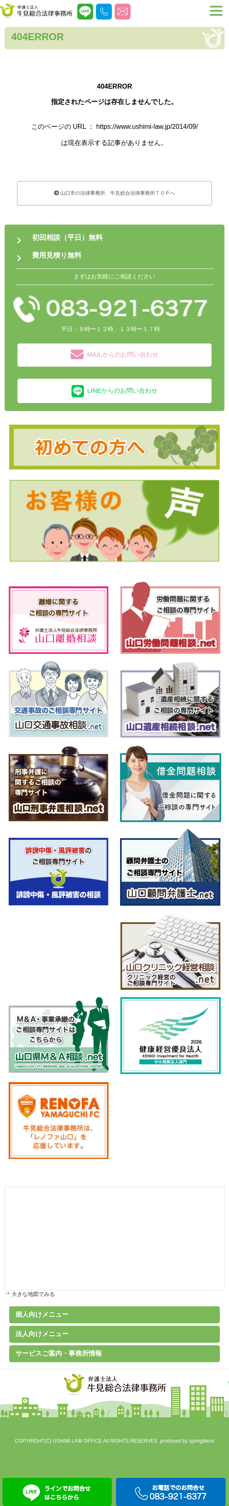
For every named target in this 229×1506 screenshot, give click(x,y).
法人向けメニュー (42, 1333)
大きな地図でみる (32, 1294)
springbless (201, 1441)
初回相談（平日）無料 (67, 238)
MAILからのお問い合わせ (114, 354)
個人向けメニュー (42, 1314)
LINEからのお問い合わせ (114, 391)
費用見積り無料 (56, 255)
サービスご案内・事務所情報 (58, 1353)
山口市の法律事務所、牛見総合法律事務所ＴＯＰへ (114, 193)
